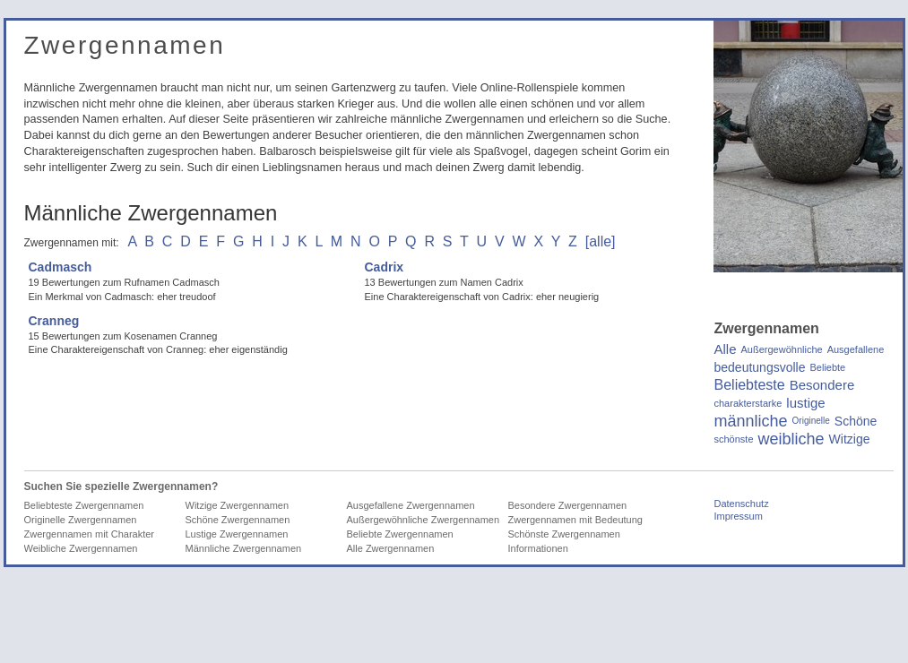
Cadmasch (60, 267)
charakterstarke (748, 403)
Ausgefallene (856, 349)
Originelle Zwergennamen (80, 519)
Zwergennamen (125, 45)
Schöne (855, 421)
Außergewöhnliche (782, 349)
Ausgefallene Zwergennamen (411, 505)
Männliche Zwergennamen (244, 548)
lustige (805, 403)
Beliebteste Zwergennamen (84, 505)
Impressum (738, 516)
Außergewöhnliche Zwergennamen (423, 519)
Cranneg (54, 321)
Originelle (811, 421)
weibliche (791, 439)
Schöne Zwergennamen (238, 519)
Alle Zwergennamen (391, 548)
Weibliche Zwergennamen (81, 548)
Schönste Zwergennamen (564, 534)
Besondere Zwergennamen (567, 505)
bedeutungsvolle (760, 367)
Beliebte (827, 367)
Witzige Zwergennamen (238, 505)
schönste (734, 439)
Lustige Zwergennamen (237, 534)
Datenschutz (741, 503)
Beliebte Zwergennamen (400, 534)
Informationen (538, 548)
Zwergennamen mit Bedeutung (575, 519)
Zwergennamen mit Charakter (89, 534)
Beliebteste (749, 385)
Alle (725, 349)
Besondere (822, 385)
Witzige (849, 439)
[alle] (600, 241)
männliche (751, 421)
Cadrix (384, 267)
